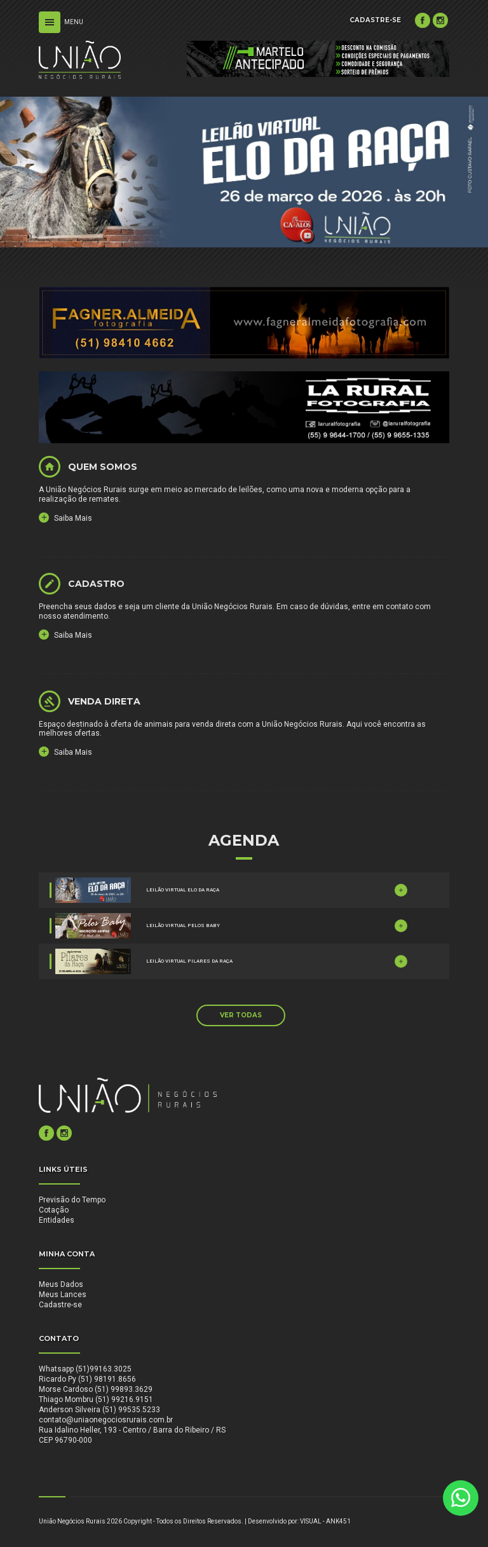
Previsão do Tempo (72, 1199)
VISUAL (311, 1521)
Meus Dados (61, 1284)
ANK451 (338, 1521)
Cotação (54, 1210)
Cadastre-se (60, 1304)
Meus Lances (62, 1294)
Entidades (56, 1220)
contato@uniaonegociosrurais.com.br (106, 1419)
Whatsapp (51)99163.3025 (85, 1369)
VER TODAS (241, 1015)
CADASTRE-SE (375, 20)
